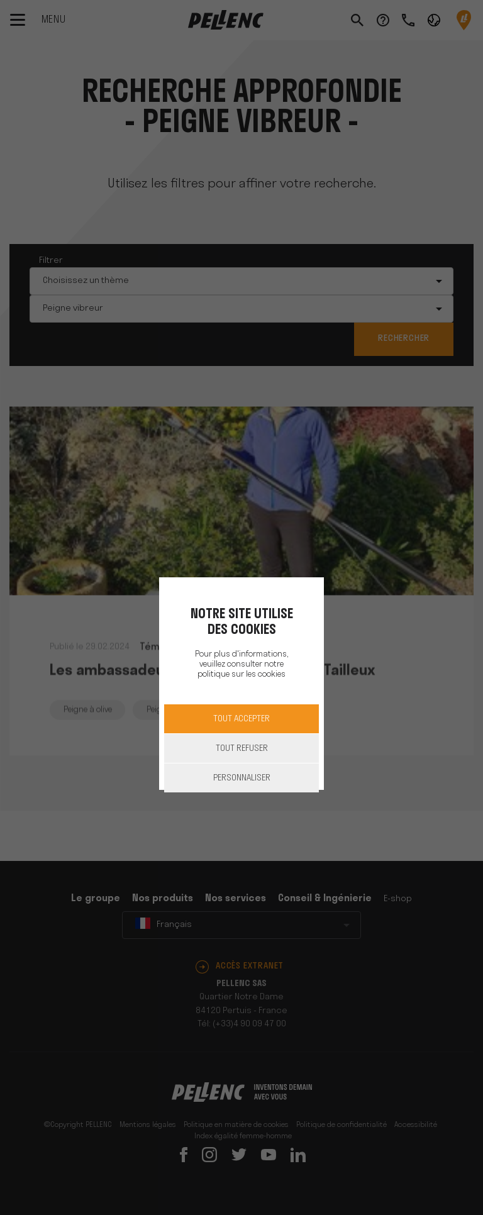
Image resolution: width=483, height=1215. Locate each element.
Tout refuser (242, 748)
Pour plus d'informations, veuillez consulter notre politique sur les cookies (241, 664)
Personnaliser (241, 778)
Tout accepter (241, 719)
